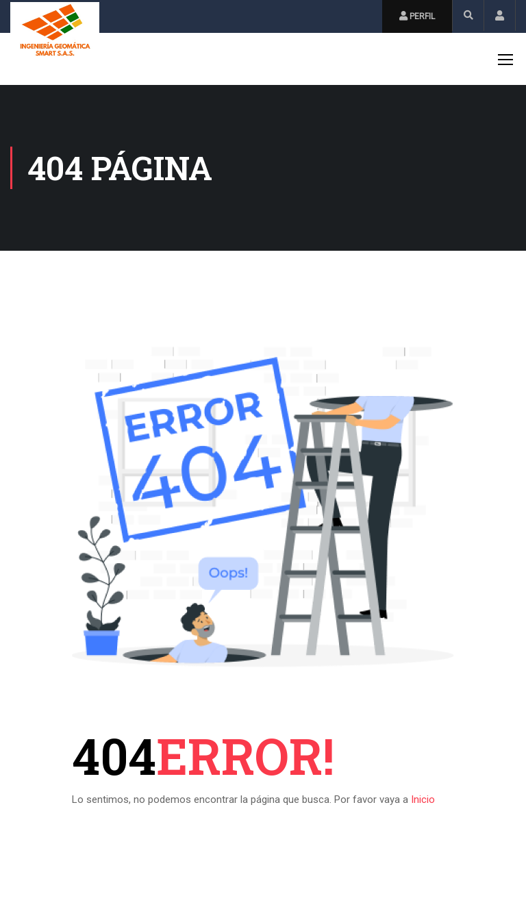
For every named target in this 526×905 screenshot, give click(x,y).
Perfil (417, 16)
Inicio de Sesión (499, 15)
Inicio (423, 799)
